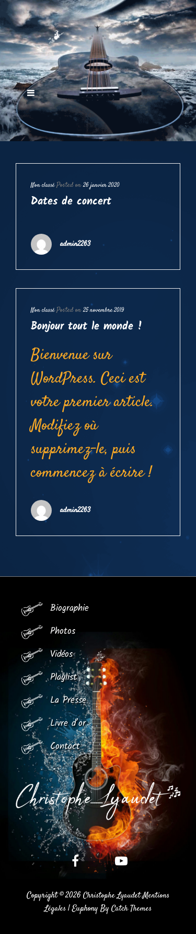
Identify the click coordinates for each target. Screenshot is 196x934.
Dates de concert (71, 201)
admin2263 (75, 244)
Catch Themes (131, 908)
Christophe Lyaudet (112, 895)
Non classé (42, 185)
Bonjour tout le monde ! (87, 326)
